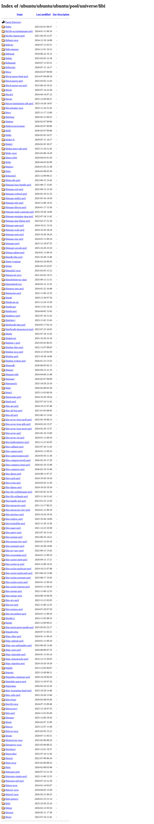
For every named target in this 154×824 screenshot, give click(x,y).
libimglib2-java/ (13, 270)
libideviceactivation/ (15, 126)
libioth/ (8, 623)
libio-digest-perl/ (13, 474)
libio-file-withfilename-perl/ (18, 492)
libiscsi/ (9, 726)
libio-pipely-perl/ (13, 532)
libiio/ (8, 171)
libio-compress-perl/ (15, 469)
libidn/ (8, 135)
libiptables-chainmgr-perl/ (17, 677)
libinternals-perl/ (13, 397)
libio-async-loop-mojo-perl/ (18, 428)
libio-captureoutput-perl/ (17, 455)
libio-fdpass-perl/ (13, 487)
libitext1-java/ (12, 790)
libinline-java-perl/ (14, 352)
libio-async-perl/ (13, 433)
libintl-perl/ (10, 401)
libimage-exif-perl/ (14, 189)
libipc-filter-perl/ (13, 636)
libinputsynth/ (12, 374)
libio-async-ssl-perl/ (15, 437)
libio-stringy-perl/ (13, 595)
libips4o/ (9, 672)
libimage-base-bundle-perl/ (18, 184)
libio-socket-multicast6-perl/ (19, 573)
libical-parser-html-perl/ (16, 76)
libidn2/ (9, 144)
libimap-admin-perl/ (15, 252)
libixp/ (8, 817)
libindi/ (8, 297)
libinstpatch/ (11, 383)
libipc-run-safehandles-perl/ (18, 645)
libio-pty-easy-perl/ (14, 550)
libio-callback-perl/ (14, 446)
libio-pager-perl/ (13, 528)
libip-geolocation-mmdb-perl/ (19, 627)
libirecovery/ (11, 708)
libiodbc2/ (10, 618)
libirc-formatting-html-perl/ (18, 690)
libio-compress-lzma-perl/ (17, 464)
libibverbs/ (10, 67)
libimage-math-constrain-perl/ (19, 212)
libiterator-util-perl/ (14, 781)
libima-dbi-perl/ (12, 180)
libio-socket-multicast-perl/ (18, 568)
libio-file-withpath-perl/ (16, 496)
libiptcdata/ (10, 686)
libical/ (8, 90)
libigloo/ (9, 166)
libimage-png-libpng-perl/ (17, 221)
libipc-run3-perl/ (13, 650)
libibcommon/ (12, 49)
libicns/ (8, 99)
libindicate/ (10, 306)
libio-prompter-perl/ (15, 546)
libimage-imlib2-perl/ (15, 198)
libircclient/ (10, 699)
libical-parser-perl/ (14, 81)
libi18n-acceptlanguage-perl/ (19, 31)
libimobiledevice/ (13, 284)
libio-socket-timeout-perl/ (17, 586)
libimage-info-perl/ (14, 203)
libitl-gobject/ (11, 799)
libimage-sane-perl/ (14, 225)
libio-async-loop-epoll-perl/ (18, 419)
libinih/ (8, 334)
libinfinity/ (10, 320)
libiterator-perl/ (12, 772)
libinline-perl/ (11, 356)
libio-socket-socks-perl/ (16, 582)
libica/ (8, 72)
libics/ (8, 112)
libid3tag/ (9, 117)
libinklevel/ (10, 338)
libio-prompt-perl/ (14, 537)
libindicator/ (11, 311)
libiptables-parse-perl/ (15, 681)
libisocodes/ (11, 753)
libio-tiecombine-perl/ (15, 614)
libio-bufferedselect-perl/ (17, 442)
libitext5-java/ (12, 794)
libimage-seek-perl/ (14, 234)
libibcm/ (9, 45)
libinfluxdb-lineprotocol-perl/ (19, 329)
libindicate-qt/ (12, 302)
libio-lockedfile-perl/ (15, 523)
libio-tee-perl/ (11, 604)
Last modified (43, 14)
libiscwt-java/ (11, 731)
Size (55, 14)
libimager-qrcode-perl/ (16, 248)
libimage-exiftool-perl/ (16, 194)
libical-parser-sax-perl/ (16, 85)
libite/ (8, 767)
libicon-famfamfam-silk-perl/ (19, 103)
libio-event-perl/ (13, 483)
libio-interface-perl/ (14, 514)
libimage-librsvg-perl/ (15, 207)
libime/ (8, 266)
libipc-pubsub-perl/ (14, 641)
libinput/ (9, 370)
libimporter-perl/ (13, 293)
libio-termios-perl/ (14, 609)
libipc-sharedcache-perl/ (17, 659)
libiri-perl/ (10, 713)
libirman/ (9, 717)
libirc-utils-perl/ (12, 695)
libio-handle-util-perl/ (15, 501)
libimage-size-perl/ (14, 239)
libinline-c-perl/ (12, 343)
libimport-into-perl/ (14, 288)
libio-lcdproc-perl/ (14, 519)
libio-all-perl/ (11, 415)
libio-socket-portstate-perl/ (18, 577)
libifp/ (8, 162)
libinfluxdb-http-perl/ (15, 324)
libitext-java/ (11, 785)
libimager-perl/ (12, 243)
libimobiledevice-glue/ (16, 279)
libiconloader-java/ (14, 108)
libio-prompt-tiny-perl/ (16, 541)
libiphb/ (9, 668)
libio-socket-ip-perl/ (15, 564)
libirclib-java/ (11, 704)
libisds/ (8, 735)
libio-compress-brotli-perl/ (18, 460)
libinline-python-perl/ (15, 361)
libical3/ (9, 94)
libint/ (8, 388)
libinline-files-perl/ (14, 347)
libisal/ (8, 722)
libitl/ (8, 803)
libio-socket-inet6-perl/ (16, 559)
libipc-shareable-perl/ (15, 654)
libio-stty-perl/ (12, 600)
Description (63, 14)
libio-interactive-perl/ (15, 505)
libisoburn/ (10, 749)
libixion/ (9, 812)
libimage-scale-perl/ (15, 230)
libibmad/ (9, 54)
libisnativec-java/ (13, 744)
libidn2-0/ (10, 139)
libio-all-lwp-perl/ (14, 410)
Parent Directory (13, 22)
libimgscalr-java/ (13, 275)
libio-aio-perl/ (12, 406)
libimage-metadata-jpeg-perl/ (19, 216)
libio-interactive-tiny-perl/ (17, 510)
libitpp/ (8, 808)
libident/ (9, 121)
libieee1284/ (11, 157)
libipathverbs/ (11, 632)
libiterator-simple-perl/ (16, 776)
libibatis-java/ (11, 40)
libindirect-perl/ (12, 315)
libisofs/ (9, 758)
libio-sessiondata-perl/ (16, 555)
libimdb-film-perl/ (14, 257)
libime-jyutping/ (13, 261)
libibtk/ (8, 58)
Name (20, 14)
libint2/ (8, 392)
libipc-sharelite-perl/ (15, 663)
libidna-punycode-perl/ (16, 148)
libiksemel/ (10, 175)
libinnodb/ (10, 365)
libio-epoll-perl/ (12, 478)
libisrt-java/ (10, 763)
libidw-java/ (11, 153)
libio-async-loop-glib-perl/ (18, 424)
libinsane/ (10, 379)
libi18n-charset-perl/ (15, 35)
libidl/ (8, 130)
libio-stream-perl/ (13, 591)
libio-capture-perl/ (14, 451)
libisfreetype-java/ (14, 740)
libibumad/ (10, 63)
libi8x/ (8, 26)
